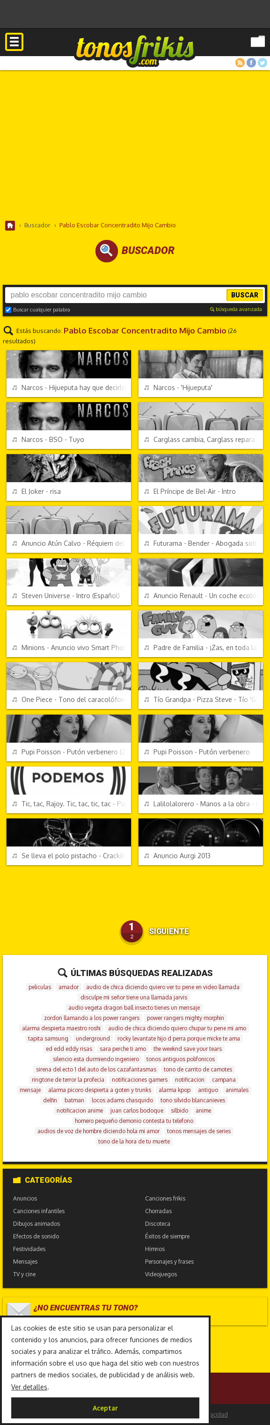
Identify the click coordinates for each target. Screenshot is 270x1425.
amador (68, 987)
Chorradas (158, 1211)
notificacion (189, 1079)
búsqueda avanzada (236, 309)
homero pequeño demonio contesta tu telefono (134, 1120)
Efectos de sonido (36, 1236)
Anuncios (25, 1198)
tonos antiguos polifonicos (180, 1059)
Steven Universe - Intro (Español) (66, 596)
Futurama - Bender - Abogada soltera (203, 543)
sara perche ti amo (123, 1048)
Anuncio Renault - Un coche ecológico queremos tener (203, 596)
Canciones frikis (165, 1198)
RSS (240, 62)
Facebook (251, 62)
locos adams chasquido (122, 1100)
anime (203, 1110)
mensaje (30, 1089)
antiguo (208, 1089)
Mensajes (25, 1261)
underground (93, 1038)
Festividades (29, 1248)
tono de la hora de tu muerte (134, 1141)
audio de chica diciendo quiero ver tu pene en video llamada (163, 987)
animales (237, 1089)
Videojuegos (161, 1274)
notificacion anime (80, 1110)
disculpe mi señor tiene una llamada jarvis (133, 997)
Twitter (262, 62)
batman (74, 1100)
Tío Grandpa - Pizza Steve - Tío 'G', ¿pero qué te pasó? (203, 699)
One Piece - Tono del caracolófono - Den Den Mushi (71, 699)
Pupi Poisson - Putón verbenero (197, 752)
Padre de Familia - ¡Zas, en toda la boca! (203, 647)
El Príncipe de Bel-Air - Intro (190, 491)
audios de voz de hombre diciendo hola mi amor (98, 1131)
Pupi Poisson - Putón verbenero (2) (69, 752)
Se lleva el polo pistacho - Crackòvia (71, 856)
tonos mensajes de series (199, 1131)
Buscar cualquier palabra (37, 309)
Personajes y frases (169, 1261)
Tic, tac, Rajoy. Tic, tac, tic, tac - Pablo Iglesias (71, 804)
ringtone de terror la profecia (68, 1079)
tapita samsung (48, 1038)
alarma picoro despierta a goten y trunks (99, 1089)
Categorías (42, 1180)
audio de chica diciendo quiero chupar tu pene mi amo (177, 1028)
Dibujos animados (36, 1223)
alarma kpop (174, 1089)
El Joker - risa (36, 491)
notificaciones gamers (140, 1079)
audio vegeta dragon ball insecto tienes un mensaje (134, 1007)
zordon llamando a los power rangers (91, 1017)
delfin (50, 1100)
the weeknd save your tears (187, 1048)
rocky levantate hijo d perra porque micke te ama (178, 1038)
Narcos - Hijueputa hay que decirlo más (71, 387)
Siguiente (169, 931)
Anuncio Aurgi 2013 (177, 856)
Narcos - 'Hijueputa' (178, 387)
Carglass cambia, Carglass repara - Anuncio (203, 439)
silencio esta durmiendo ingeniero (96, 1059)
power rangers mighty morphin (185, 1017)
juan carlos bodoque (136, 1110)
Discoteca (157, 1223)
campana (224, 1079)
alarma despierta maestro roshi (61, 1028)
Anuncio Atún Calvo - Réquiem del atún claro (71, 543)
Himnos (155, 1248)
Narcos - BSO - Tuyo (48, 439)
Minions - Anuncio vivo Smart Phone (71, 647)
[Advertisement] (135, 145)
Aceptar (105, 1408)
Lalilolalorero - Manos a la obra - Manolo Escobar (203, 804)
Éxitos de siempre (167, 1236)
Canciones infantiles (39, 1211)
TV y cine (24, 1274)
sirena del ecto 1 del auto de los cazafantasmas (96, 1069)
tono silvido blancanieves (193, 1100)
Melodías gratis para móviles (135, 50)
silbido (179, 1110)
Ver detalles (29, 1387)
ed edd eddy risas (69, 1048)
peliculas (40, 987)
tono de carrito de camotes (198, 1069)
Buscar (244, 295)
